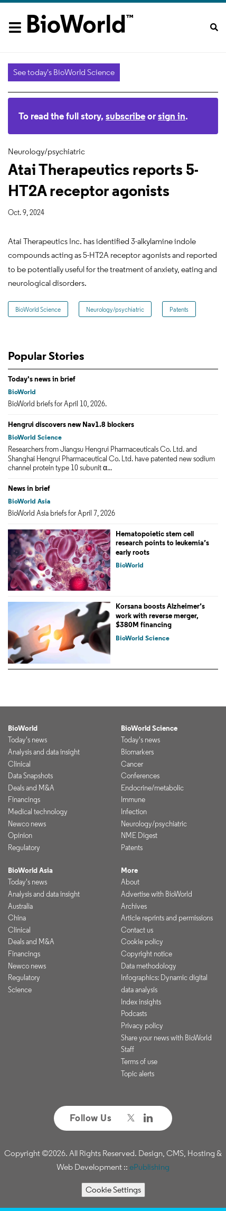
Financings (24, 799)
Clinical (19, 764)
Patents (179, 309)
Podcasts (134, 1013)
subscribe (125, 116)
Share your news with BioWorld (166, 1037)
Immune (133, 799)
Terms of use (139, 1061)
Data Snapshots (30, 775)
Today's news (27, 739)
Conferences (140, 775)
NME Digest (139, 835)
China (17, 918)
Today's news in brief (42, 379)
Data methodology (148, 966)
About (130, 882)
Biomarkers (137, 752)
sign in (171, 116)
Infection (134, 811)
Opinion (20, 835)
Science (20, 989)
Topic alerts (137, 1073)
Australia (20, 906)
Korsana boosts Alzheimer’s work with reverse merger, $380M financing (160, 615)
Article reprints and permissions (167, 918)
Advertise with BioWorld (156, 894)
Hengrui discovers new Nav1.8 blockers (71, 424)
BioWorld (22, 391)
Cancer (132, 764)
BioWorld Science (38, 309)
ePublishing (149, 1167)
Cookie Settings (113, 1190)
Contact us (137, 930)
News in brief (29, 488)
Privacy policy (142, 1025)
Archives (134, 906)
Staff (127, 1049)
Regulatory (24, 847)
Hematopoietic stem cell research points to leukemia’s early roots (162, 543)
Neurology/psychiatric (115, 309)
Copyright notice (146, 953)
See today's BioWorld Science (64, 72)
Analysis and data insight (44, 752)
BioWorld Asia (29, 501)
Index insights (141, 1002)
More (129, 870)
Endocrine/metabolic (152, 788)
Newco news (27, 823)
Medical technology (38, 811)
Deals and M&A (31, 788)
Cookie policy (142, 941)
